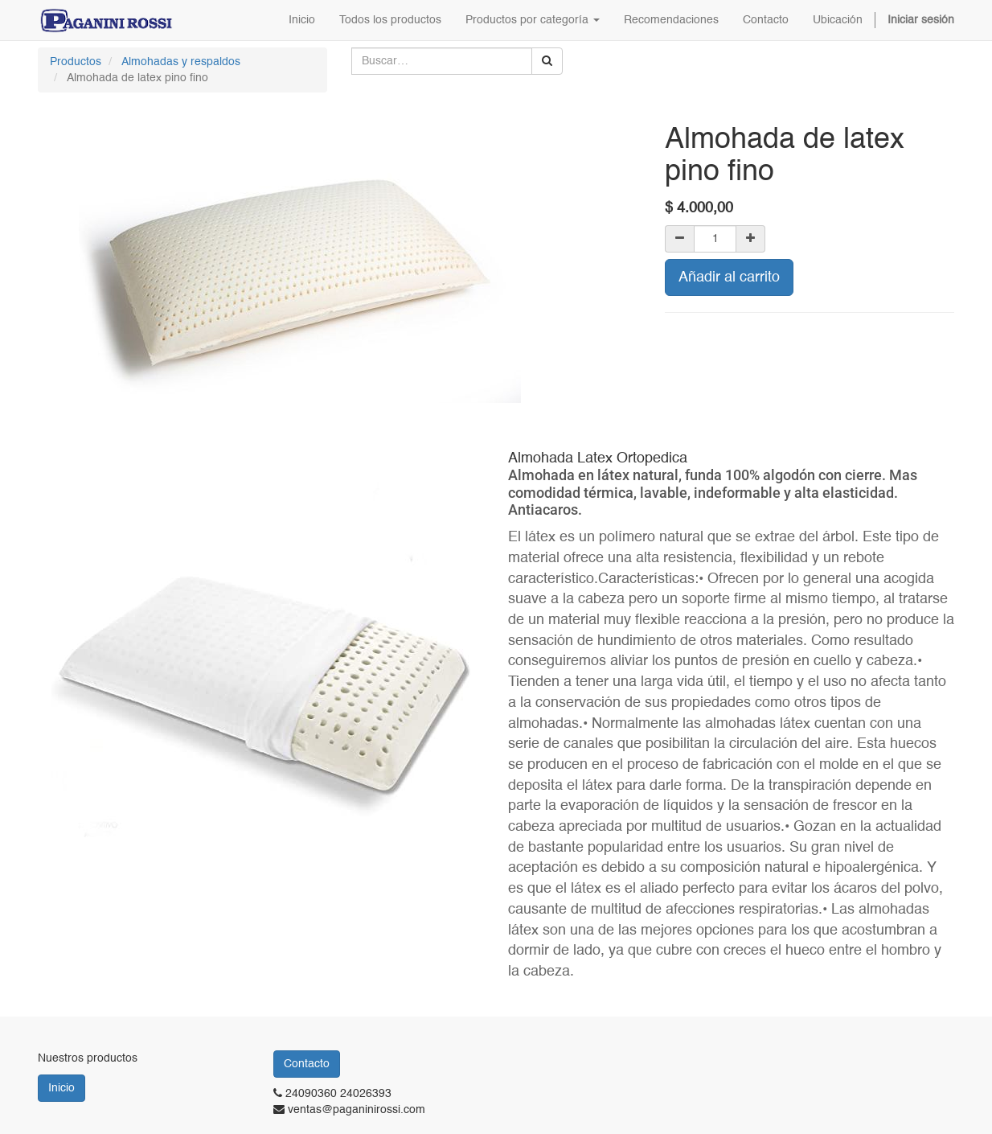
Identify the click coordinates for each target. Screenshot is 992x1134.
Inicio (61, 1088)
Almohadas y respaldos (180, 62)
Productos (75, 62)
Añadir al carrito (729, 277)
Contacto (307, 1064)
